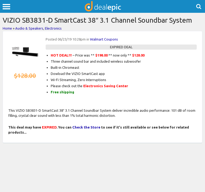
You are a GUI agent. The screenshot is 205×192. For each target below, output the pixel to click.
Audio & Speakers (29, 28)
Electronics (53, 28)
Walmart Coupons (104, 39)
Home (7, 28)
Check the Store (86, 127)
